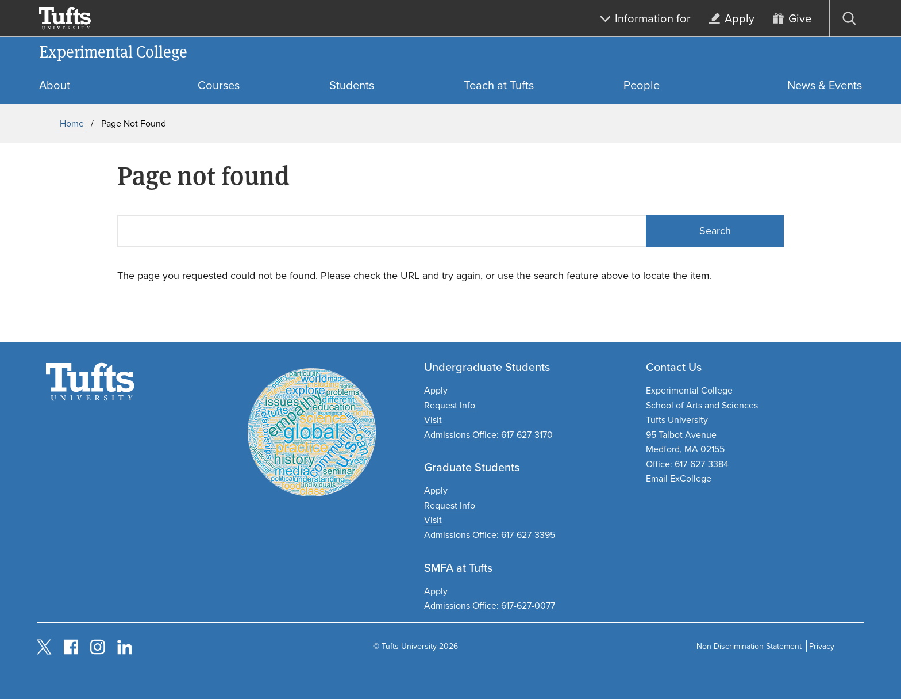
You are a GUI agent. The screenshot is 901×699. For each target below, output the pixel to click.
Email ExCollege (678, 478)
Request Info (449, 405)
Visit (433, 419)
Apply (436, 390)
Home (72, 123)
